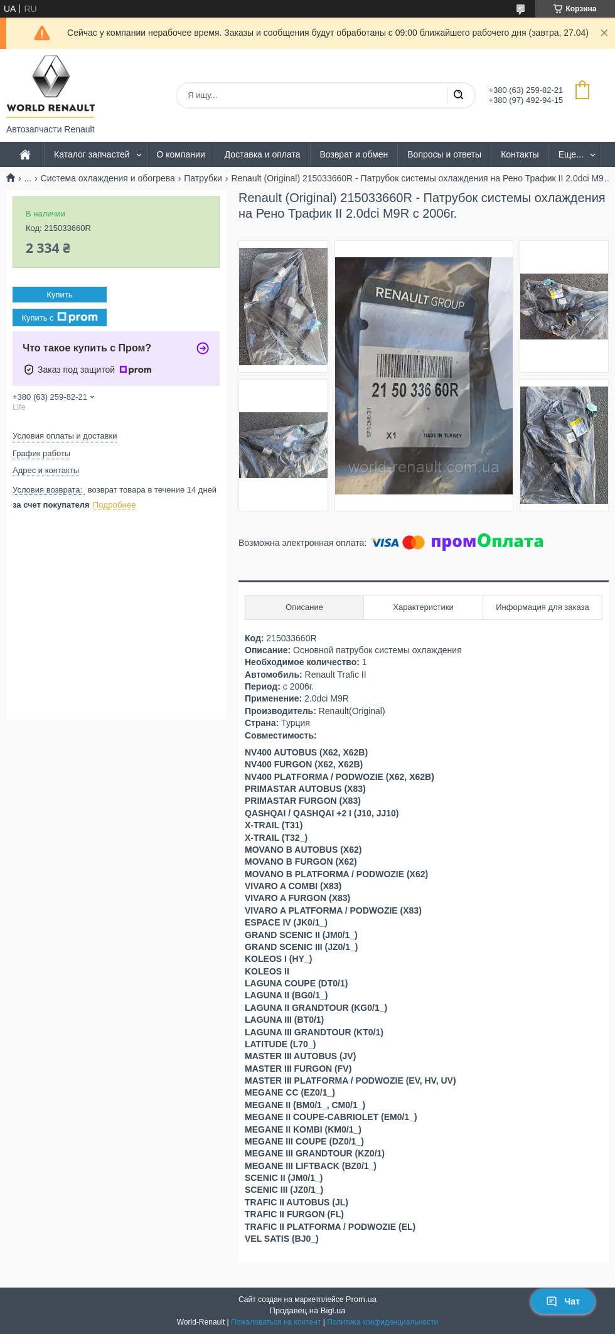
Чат (563, 1301)
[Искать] (458, 95)
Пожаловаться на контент (276, 1322)
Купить (59, 294)
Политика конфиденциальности (382, 1322)
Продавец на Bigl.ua (307, 1310)
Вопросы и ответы (444, 154)
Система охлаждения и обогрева (108, 178)
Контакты (519, 154)
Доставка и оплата (263, 154)
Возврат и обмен (354, 154)
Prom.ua (361, 1299)
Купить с (59, 317)
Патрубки (203, 178)
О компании (181, 154)
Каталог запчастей (92, 154)
